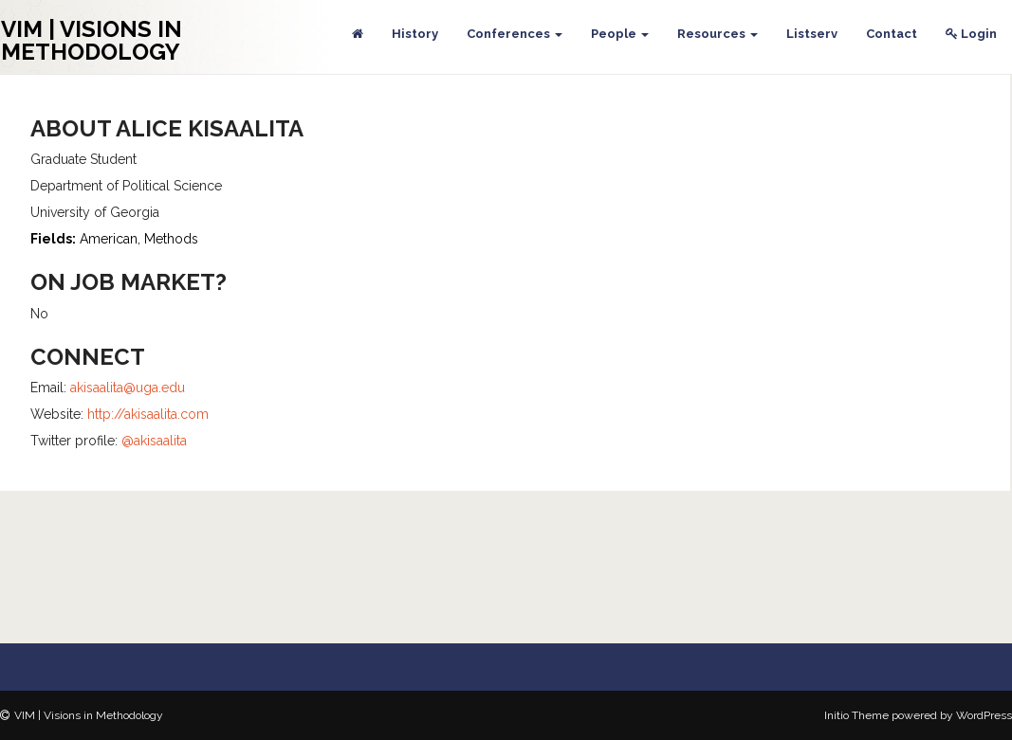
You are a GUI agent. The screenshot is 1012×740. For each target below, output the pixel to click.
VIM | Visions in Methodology (91, 40)
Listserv (811, 34)
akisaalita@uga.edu (127, 387)
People (620, 34)
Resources (717, 34)
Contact (891, 34)
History (415, 34)
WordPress (984, 715)
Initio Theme (856, 715)
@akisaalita (154, 440)
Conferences (514, 34)
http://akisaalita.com (148, 414)
